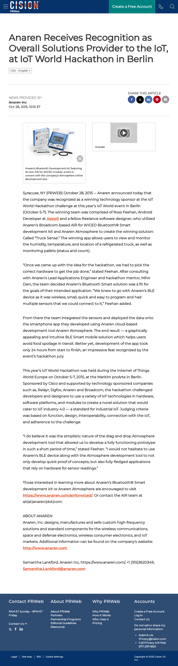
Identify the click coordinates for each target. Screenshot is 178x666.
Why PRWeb (100, 611)
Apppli (53, 219)
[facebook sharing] (131, 100)
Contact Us (18, 623)
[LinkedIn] (21, 629)
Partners (56, 615)
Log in (138, 615)
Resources (58, 627)
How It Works (101, 615)
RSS (39, 656)
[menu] (5, 6)
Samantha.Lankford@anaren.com (54, 569)
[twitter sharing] (140, 100)
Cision (158, 656)
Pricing (97, 623)
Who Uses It (100, 619)
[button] (172, 6)
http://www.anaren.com (45, 548)
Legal (14, 656)
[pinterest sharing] (157, 100)
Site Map (27, 656)
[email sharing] (165, 100)
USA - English (20, 70)
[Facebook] (16, 629)
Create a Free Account (149, 611)
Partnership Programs (66, 619)
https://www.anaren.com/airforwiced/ (58, 495)
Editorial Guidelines (63, 623)
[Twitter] (11, 629)
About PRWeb (60, 611)
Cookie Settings (54, 656)
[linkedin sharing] (148, 100)
